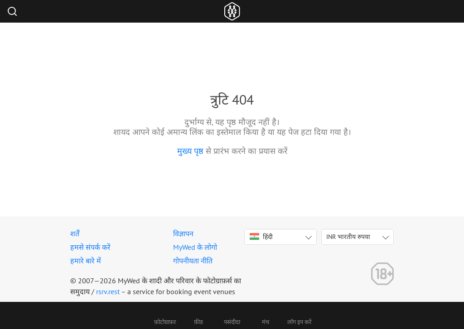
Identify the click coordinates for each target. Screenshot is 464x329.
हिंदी (261, 237)
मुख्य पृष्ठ (190, 151)
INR (348, 237)
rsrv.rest (108, 291)
